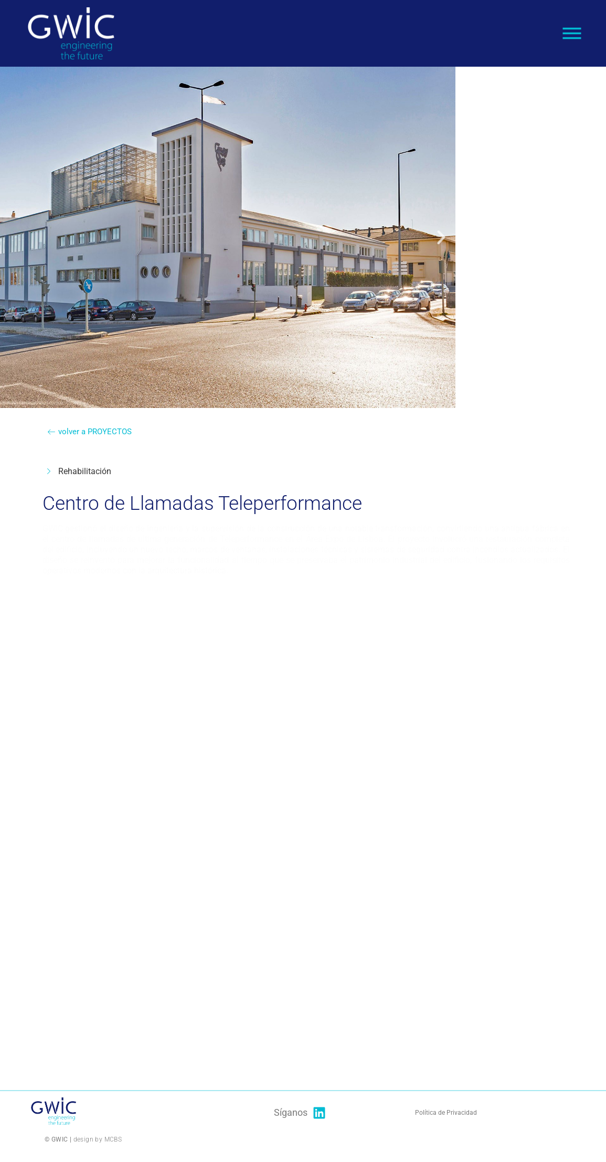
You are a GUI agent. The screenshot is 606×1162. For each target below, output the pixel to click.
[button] (128, 237)
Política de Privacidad (446, 1112)
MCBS (113, 1139)
